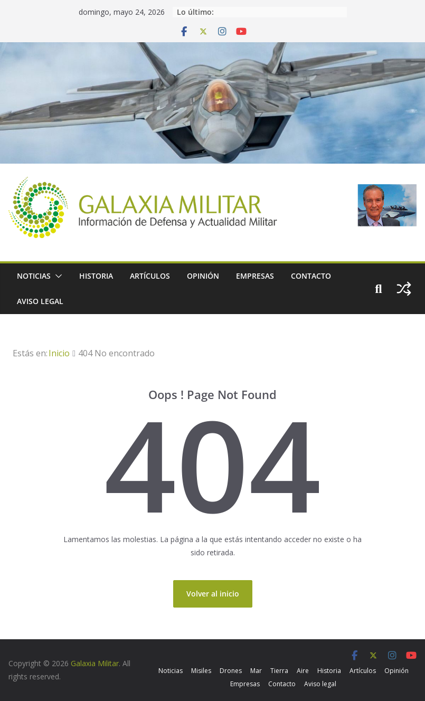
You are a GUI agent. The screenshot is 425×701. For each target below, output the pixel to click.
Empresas (255, 276)
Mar (256, 670)
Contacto (311, 276)
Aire (303, 670)
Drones (231, 670)
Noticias (34, 276)
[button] (56, 276)
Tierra (279, 670)
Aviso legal (40, 301)
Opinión (203, 276)
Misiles (201, 670)
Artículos (150, 276)
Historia (96, 276)
